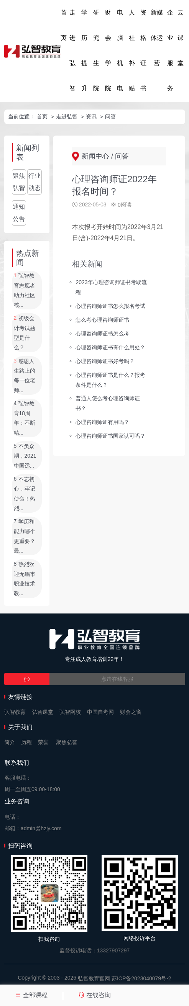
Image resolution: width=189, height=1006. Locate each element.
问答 (110, 116)
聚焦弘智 (19, 181)
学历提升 (84, 50)
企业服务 (170, 50)
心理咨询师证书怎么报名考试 (110, 306)
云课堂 (180, 37)
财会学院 (108, 50)
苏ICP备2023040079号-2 (141, 978)
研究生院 (96, 50)
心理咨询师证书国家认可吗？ (110, 436)
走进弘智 (72, 50)
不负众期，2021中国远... (25, 456)
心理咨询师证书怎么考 (102, 333)
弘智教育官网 (94, 978)
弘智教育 (15, 712)
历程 (26, 742)
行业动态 (34, 181)
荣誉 (43, 742)
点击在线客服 (117, 679)
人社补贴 (132, 50)
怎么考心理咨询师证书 (102, 320)
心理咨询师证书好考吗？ (105, 361)
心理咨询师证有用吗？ (102, 422)
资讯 (91, 116)
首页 (64, 25)
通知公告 (19, 212)
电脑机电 (120, 50)
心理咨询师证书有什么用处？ (110, 347)
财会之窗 (130, 712)
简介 (9, 742)
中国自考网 (100, 712)
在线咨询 (94, 995)
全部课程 (31, 995)
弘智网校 (70, 712)
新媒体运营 (157, 37)
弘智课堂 (42, 712)
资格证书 (143, 50)
